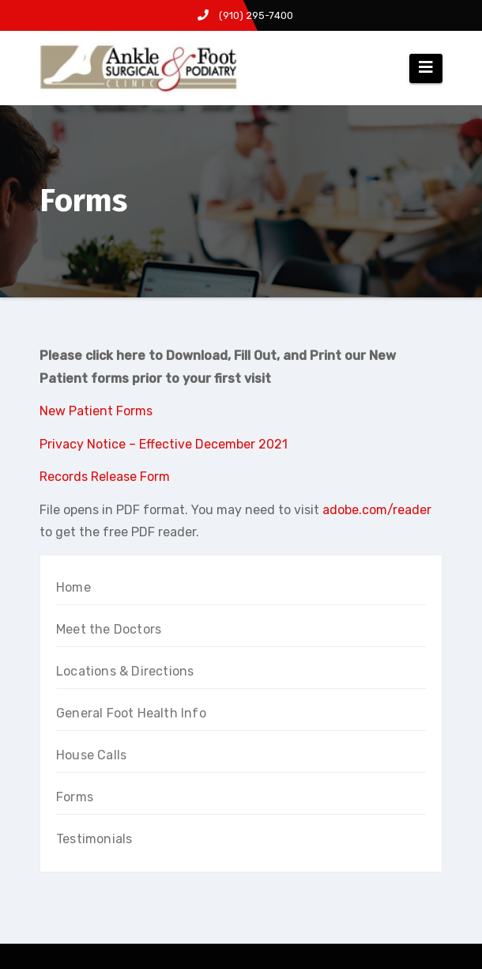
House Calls (91, 755)
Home (73, 587)
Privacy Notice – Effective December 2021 (164, 444)
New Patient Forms (96, 410)
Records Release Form (105, 476)
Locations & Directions (125, 671)
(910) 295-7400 (245, 15)
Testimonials (94, 838)
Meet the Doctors (108, 629)
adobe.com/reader (376, 509)
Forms (74, 796)
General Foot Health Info (131, 713)
